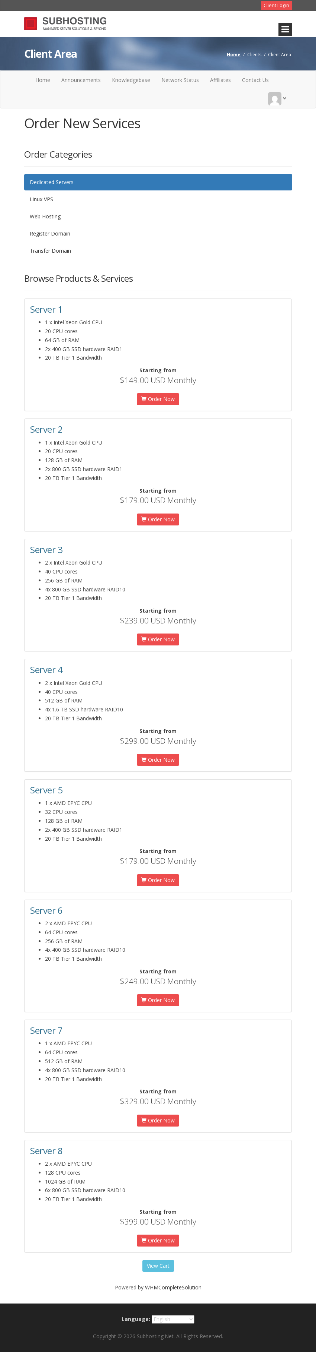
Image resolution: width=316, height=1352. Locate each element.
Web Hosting (45, 216)
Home (234, 54)
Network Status (180, 79)
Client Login (276, 5)
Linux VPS (41, 199)
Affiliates (220, 79)
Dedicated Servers (52, 182)
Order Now (158, 398)
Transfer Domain (50, 250)
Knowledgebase (131, 79)
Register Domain (50, 233)
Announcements (81, 79)
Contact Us (255, 79)
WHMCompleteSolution (173, 1287)
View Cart (158, 1265)
